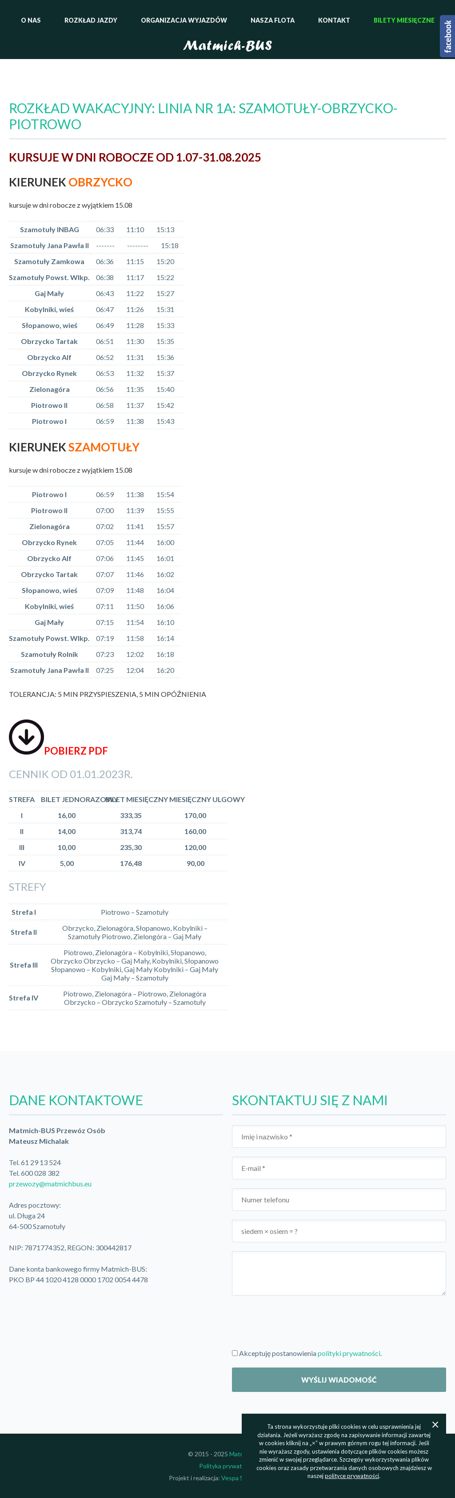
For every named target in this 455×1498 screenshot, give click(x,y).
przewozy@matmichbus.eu (50, 1183)
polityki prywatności (349, 1353)
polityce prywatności (352, 1475)
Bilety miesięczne (404, 20)
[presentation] (299, 1321)
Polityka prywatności (227, 1466)
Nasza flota (273, 20)
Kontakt (334, 20)
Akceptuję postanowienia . (307, 1353)
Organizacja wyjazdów (184, 20)
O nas (31, 20)
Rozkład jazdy (90, 20)
